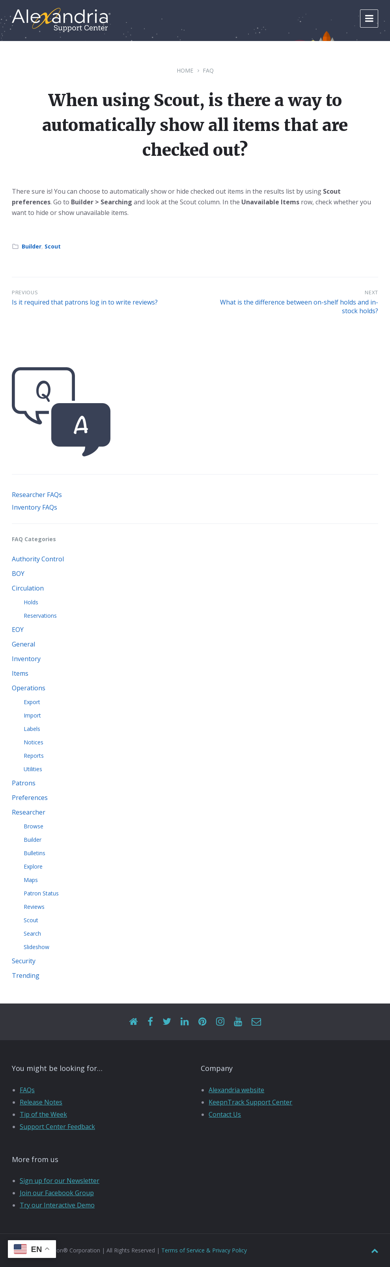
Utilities (33, 769)
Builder (31, 246)
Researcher (28, 812)
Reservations (40, 615)
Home (185, 70)
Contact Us (225, 1114)
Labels (32, 729)
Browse (33, 826)
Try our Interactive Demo (57, 1205)
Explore (33, 866)
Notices (33, 742)
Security (23, 961)
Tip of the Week (43, 1114)
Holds (31, 602)
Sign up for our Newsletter (59, 1180)
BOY (18, 573)
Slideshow (36, 947)
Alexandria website (236, 1090)
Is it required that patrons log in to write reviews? (85, 302)
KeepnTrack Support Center (250, 1102)
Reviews (34, 906)
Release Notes (41, 1102)
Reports (34, 755)
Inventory (26, 658)
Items (20, 673)
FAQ (208, 70)
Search (32, 933)
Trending (25, 975)
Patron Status (41, 893)
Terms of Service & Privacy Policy (204, 1250)
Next (371, 292)
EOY (18, 629)
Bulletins (34, 853)
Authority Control (38, 559)
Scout (53, 246)
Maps (31, 880)
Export (32, 702)
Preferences (30, 797)
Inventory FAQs (34, 507)
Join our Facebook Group (57, 1193)
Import (32, 715)
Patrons (23, 783)
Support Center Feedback (57, 1126)
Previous (25, 292)
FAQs (27, 1090)
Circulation (28, 588)
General (23, 644)
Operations (28, 688)
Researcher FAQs (37, 494)
